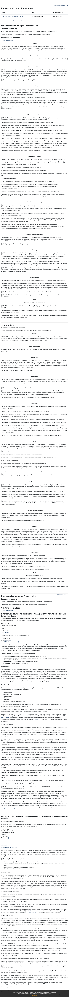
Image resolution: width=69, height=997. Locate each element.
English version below (7, 40)
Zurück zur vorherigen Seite (61, 5)
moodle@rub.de (5, 717)
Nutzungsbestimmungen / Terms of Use (26, 993)
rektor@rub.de (8, 632)
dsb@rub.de (8, 640)
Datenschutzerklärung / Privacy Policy (43, 993)
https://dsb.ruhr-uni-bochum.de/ (9, 642)
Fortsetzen (34, 995)
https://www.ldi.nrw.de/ (7, 809)
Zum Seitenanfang (62, 594)
